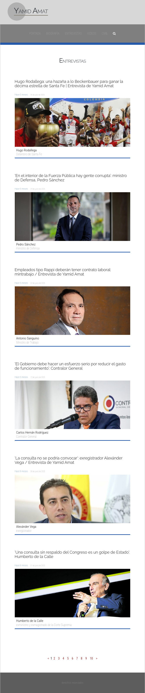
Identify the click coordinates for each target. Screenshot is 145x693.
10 (91, 658)
